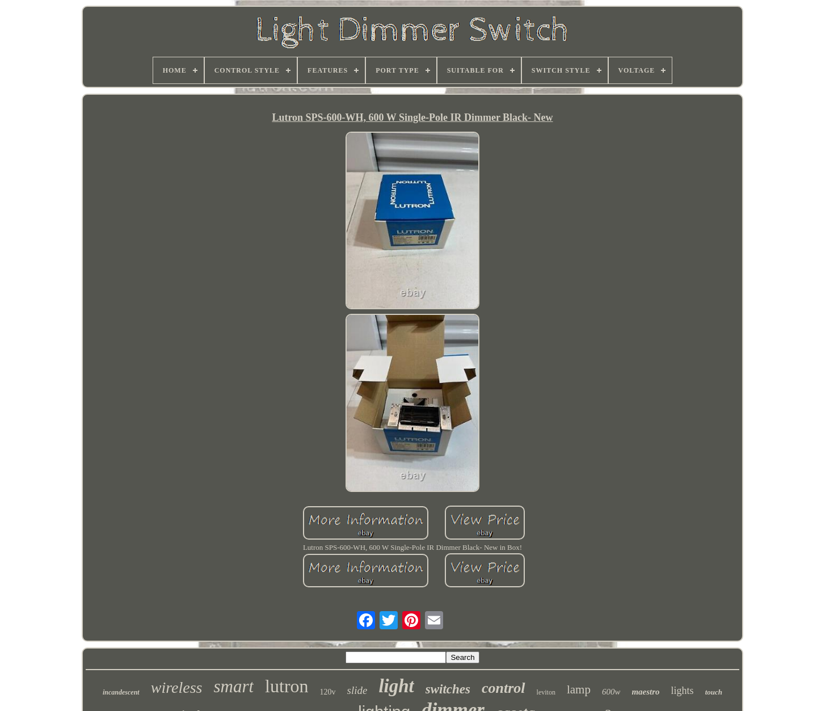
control (503, 688)
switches (448, 689)
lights (682, 690)
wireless (177, 687)
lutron (286, 686)
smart (233, 686)
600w (611, 691)
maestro (645, 691)
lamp (579, 689)
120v (328, 692)
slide (357, 690)
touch (713, 692)
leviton (546, 692)
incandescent (121, 692)
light (396, 686)
